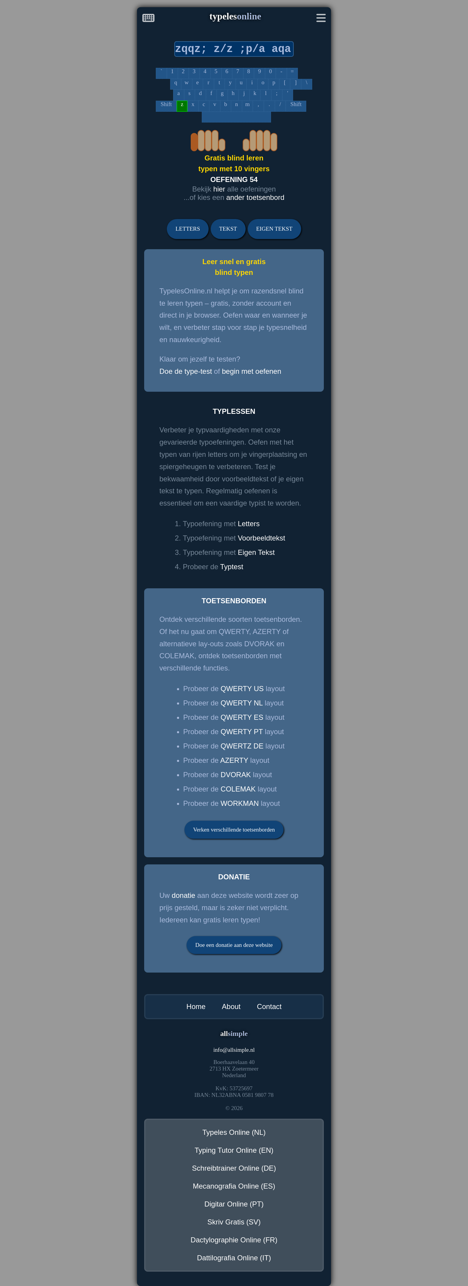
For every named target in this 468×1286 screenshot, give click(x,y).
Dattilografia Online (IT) (234, 1258)
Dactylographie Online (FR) (234, 1240)
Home (196, 1006)
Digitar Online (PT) (234, 1204)
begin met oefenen (251, 371)
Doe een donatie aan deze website (234, 945)
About (231, 1006)
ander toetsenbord (255, 197)
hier (219, 189)
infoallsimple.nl (234, 1050)
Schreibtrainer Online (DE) (234, 1168)
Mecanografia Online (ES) (234, 1186)
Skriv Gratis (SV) (234, 1222)
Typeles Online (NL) (234, 1132)
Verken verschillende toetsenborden (234, 829)
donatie (183, 895)
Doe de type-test (185, 371)
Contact (269, 1006)
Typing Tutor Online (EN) (234, 1150)
